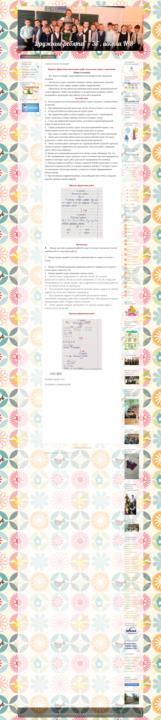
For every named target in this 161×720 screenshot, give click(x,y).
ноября (132, 168)
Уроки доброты (130, 671)
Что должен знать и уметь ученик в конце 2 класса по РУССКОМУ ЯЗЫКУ (132, 582)
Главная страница (30, 57)
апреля (132, 190)
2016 (129, 211)
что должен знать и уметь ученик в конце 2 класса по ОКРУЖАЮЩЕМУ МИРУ (132, 571)
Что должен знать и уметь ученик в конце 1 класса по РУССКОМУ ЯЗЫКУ (132, 604)
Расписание (129, 663)
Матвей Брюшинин (131, 261)
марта (131, 193)
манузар (130, 295)
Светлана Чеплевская (131, 269)
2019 (129, 165)
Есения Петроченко (131, 245)
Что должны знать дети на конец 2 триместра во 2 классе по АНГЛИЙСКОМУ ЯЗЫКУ (132, 549)
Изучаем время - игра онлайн (133, 174)
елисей (130, 292)
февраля (133, 197)
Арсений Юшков (130, 237)
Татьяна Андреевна (131, 279)
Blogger (111, 714)
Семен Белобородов (132, 274)
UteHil (95, 714)
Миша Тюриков (133, 265)
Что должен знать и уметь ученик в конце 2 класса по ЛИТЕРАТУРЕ (132, 561)
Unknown (130, 225)
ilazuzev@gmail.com (133, 221)
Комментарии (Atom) (66, 453)
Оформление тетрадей (130, 667)
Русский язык (48, 57)
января (132, 200)
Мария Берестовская (132, 255)
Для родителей (130, 660)
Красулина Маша (131, 250)
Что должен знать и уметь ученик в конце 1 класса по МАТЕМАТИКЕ (132, 614)
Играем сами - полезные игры (134, 183)
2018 (129, 204)
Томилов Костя (133, 283)
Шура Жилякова (131, 288)
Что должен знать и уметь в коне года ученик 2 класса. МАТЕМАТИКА (131, 593)
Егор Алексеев (133, 241)
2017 (129, 208)
